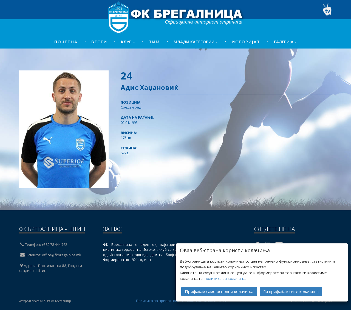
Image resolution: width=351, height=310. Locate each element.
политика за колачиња (226, 277)
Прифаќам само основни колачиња (219, 291)
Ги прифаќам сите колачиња (291, 291)
